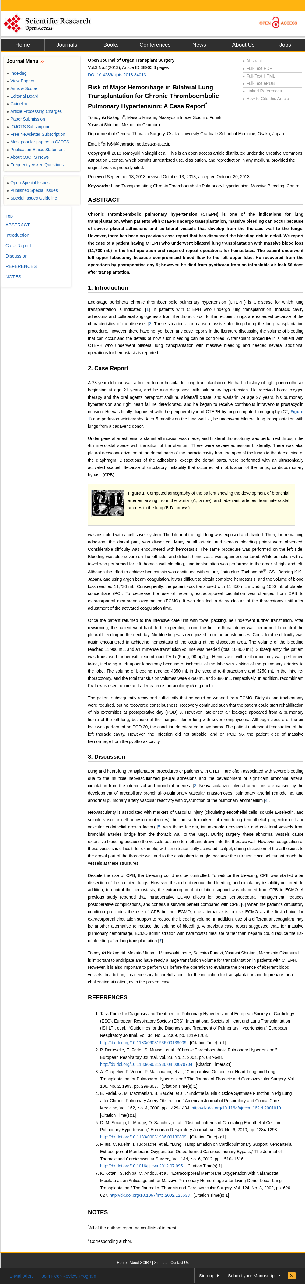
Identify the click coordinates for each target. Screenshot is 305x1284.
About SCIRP (140, 1263)
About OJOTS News (28, 157)
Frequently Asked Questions (35, 164)
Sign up (207, 1275)
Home (22, 45)
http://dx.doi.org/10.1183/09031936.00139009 (143, 1042)
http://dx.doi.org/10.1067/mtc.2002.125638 (150, 1195)
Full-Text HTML (259, 76)
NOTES (98, 1212)
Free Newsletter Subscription (36, 134)
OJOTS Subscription (29, 126)
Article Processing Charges (34, 111)
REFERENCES (108, 997)
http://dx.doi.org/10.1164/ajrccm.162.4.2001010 (236, 1107)
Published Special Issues (32, 190)
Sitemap (160, 1263)
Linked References (262, 90)
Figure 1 (136, 493)
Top (9, 215)
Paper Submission (26, 119)
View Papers (20, 80)
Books (110, 45)
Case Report (18, 245)
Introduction (17, 235)
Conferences (154, 45)
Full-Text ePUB (259, 83)
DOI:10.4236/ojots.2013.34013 (117, 74)
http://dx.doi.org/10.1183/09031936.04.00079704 (146, 1064)
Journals (66, 45)
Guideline (17, 103)
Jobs (285, 45)
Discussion (16, 255)
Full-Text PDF (257, 68)
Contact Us (179, 1263)
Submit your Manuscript (252, 1275)
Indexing (16, 73)
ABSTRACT (104, 200)
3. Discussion (106, 756)
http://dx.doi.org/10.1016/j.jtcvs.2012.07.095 (141, 1165)
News (199, 45)
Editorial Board (22, 96)
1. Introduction (108, 287)
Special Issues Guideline (32, 198)
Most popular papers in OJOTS (38, 141)
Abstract (252, 60)
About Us (243, 45)
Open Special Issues (28, 182)
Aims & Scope (22, 88)
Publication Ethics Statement (36, 149)
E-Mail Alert (21, 1276)
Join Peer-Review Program (69, 1276)
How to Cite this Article (266, 98)
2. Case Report (108, 368)
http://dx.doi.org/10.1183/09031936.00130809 (143, 1136)
